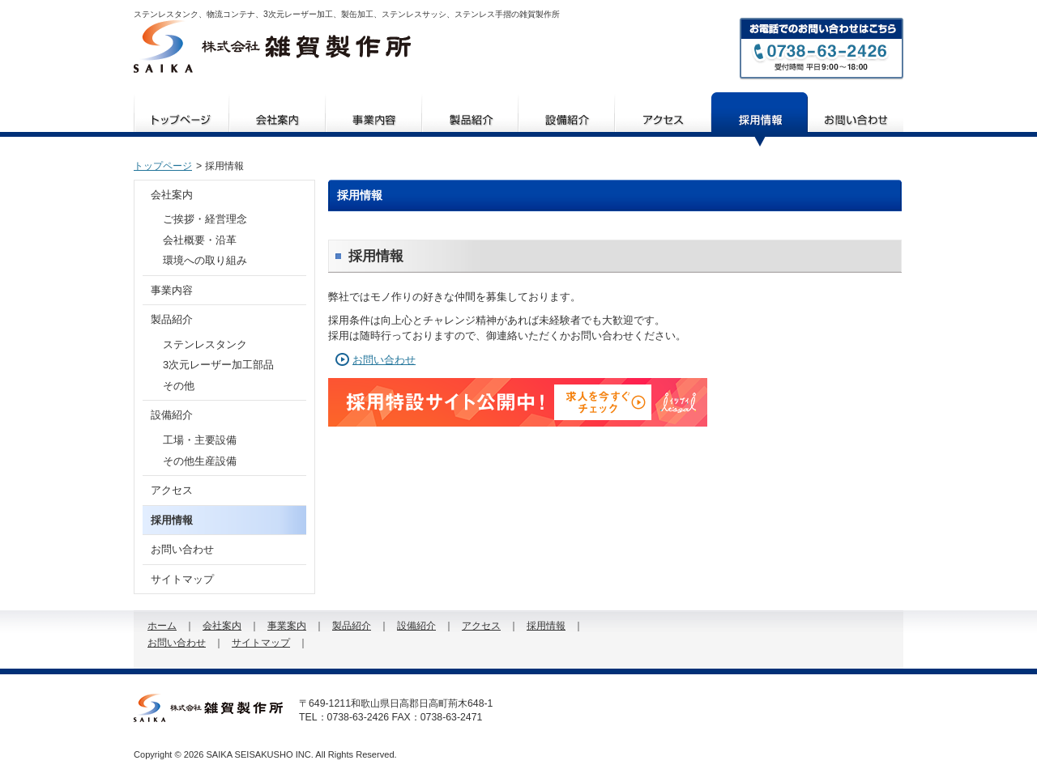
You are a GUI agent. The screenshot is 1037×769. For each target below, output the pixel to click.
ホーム (182, 119)
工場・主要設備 (200, 440)
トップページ (163, 166)
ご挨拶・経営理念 (205, 219)
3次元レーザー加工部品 (218, 365)
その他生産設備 (200, 461)
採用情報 (759, 119)
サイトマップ (182, 579)
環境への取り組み (205, 260)
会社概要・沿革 (200, 240)
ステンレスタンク (205, 344)
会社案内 (277, 119)
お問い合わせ (856, 119)
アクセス (663, 119)
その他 (178, 386)
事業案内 (374, 119)
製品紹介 (470, 119)
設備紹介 (566, 119)
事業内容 (172, 290)
